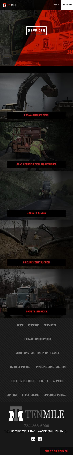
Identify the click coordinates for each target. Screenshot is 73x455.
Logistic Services (22, 381)
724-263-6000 (36, 426)
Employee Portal (55, 394)
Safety (44, 381)
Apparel (58, 381)
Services (50, 325)
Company (34, 325)
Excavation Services (37, 339)
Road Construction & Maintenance (38, 353)
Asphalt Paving (20, 366)
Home (20, 325)
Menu (56, 5)
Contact (12, 394)
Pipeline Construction (51, 366)
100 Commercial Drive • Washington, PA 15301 (36, 431)
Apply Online (30, 394)
